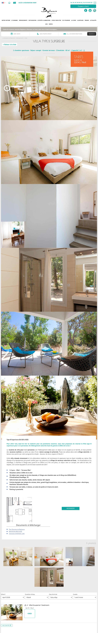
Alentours (80, 20)
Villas (25, 38)
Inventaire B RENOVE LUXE (17, 533)
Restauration (32, 20)
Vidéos (51, 24)
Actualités (93, 20)
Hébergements (23, 20)
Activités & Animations (44, 20)
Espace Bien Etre (56, 20)
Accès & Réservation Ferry (27, 3)
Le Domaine (14, 20)
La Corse (73, 20)
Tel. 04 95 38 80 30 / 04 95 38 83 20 (81, 2)
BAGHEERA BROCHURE (15, 531)
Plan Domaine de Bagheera (17, 529)
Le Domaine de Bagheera (8, 38)
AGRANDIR (71, 508)
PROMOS (87, 20)
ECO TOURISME (66, 20)
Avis (46, 24)
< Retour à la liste (9, 44)
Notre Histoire (6, 20)
